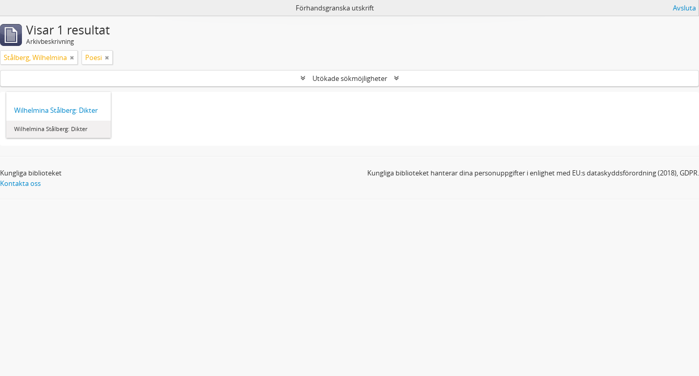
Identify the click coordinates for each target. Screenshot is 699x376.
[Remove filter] (72, 57)
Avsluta (684, 8)
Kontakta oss (20, 183)
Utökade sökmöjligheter (350, 78)
